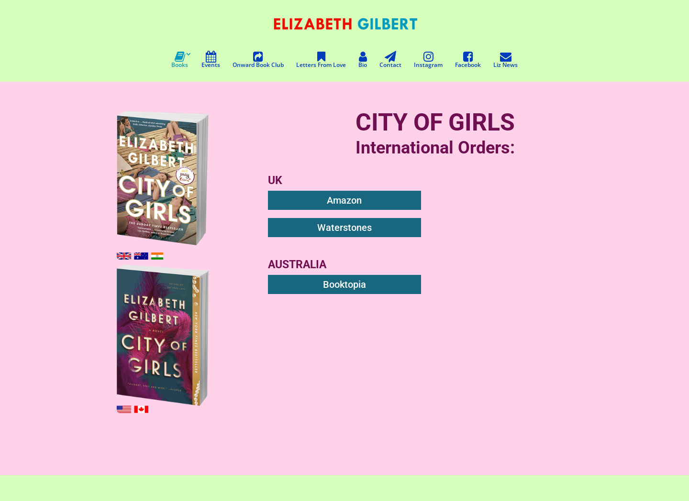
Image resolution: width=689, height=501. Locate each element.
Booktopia (344, 284)
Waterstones (344, 227)
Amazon (344, 200)
